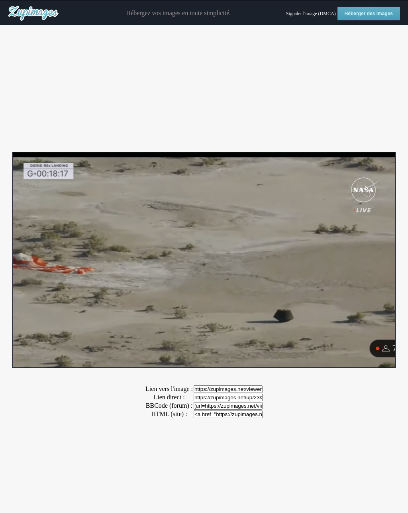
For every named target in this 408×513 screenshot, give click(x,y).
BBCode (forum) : (169, 405)
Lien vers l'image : (169, 388)
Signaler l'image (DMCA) (311, 13)
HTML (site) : (169, 413)
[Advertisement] (204, 89)
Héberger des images (369, 13)
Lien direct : (168, 397)
